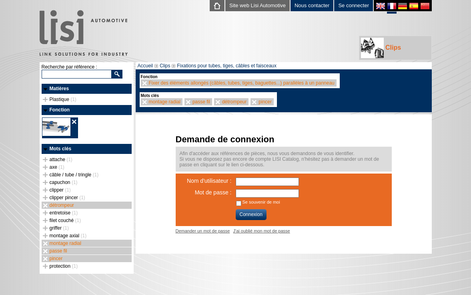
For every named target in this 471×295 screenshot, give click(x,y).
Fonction (60, 110)
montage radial (65, 243)
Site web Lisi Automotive (257, 5)
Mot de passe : (213, 192)
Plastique (63, 99)
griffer (59, 228)
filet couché (65, 220)
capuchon (64, 182)
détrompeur (62, 205)
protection (64, 266)
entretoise (64, 213)
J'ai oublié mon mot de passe (261, 230)
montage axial (68, 235)
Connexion (251, 214)
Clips (381, 48)
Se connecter (353, 5)
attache (61, 159)
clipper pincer (67, 197)
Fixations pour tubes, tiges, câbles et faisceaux (227, 66)
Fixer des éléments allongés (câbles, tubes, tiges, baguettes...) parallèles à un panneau (242, 83)
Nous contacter (312, 5)
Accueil (145, 66)
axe (57, 167)
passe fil (58, 251)
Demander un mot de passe (203, 230)
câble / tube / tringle (74, 175)
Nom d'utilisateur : (209, 181)
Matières (59, 88)
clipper (60, 190)
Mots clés (61, 149)
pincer (56, 258)
